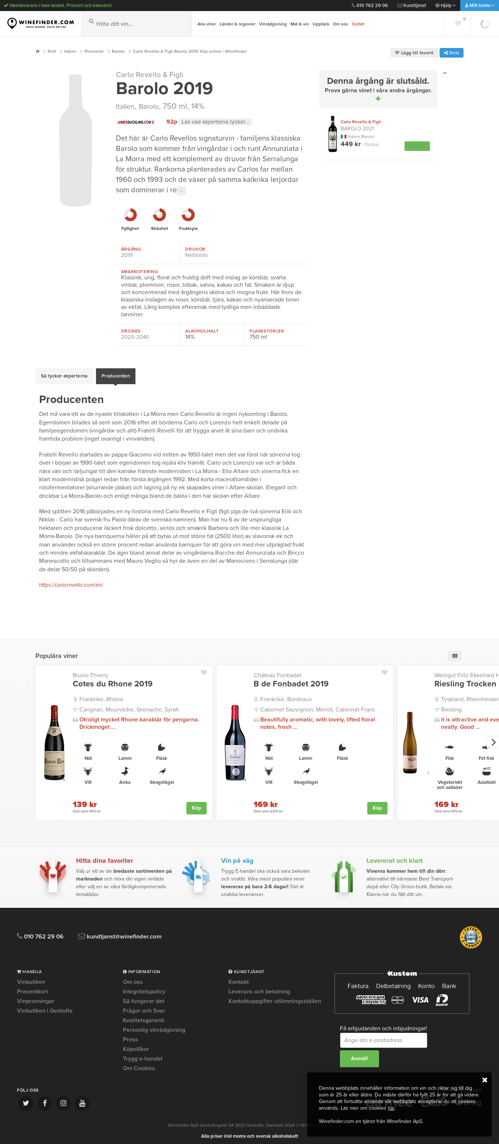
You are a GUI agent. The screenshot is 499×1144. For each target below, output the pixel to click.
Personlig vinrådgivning (154, 1026)
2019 (127, 255)
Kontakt (238, 978)
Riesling (451, 705)
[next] (492, 739)
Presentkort (32, 988)
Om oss (340, 24)
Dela (451, 52)
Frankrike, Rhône (101, 695)
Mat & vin (299, 24)
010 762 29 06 (370, 5)
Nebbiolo (197, 255)
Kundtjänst (412, 5)
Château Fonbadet (278, 672)
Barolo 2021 (361, 125)
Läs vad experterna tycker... (218, 121)
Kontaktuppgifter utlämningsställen (274, 997)
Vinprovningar (36, 997)
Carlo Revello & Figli (153, 74)
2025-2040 (136, 337)
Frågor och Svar (144, 1007)
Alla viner (206, 24)
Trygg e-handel (142, 1055)
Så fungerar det (143, 997)
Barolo (153, 106)
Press (130, 1036)
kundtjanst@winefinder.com (132, 933)
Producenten (115, 374)
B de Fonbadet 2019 (291, 680)
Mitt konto (479, 5)
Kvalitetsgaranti (143, 1016)
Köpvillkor (136, 1045)
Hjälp (445, 5)
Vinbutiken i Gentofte (45, 1007)
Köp (196, 804)
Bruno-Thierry (90, 672)
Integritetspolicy (144, 988)
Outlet (358, 24)
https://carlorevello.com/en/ (74, 581)
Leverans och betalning (259, 988)
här (391, 1108)
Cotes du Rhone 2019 (112, 680)
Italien (126, 106)
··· (181, 190)
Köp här (417, 146)
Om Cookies (139, 1064)
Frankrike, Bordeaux (286, 695)
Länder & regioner (237, 24)
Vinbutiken (31, 978)
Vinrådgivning (273, 24)
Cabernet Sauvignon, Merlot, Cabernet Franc (317, 705)
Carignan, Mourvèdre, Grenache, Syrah (129, 705)
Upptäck (321, 24)
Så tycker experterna (64, 374)
